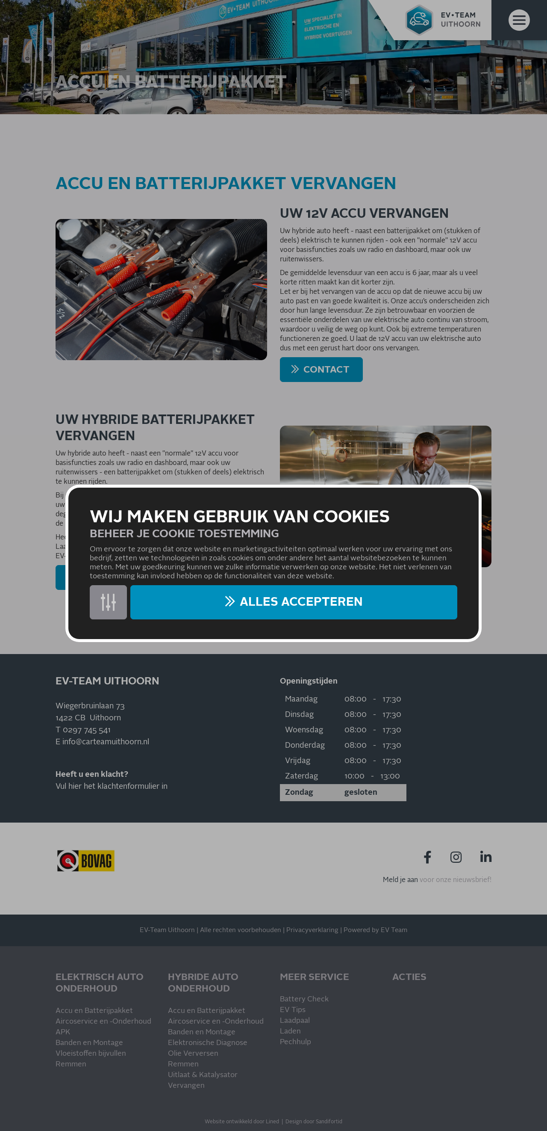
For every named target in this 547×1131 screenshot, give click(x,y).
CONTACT (326, 370)
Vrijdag (297, 761)
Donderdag (305, 745)
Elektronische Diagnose (207, 1043)
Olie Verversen (193, 1053)
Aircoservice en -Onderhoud (103, 1021)
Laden (290, 1031)
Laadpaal (295, 1020)
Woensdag (304, 730)
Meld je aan (400, 879)
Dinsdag (299, 715)
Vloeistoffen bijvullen (91, 1053)
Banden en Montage (89, 1043)
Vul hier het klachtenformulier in (112, 787)
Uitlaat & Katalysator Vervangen (203, 1081)
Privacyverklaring (312, 930)
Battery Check (304, 999)
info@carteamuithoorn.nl (105, 742)
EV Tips (293, 1010)
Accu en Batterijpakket (94, 1011)
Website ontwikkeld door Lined (242, 1122)
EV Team (394, 930)
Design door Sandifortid (313, 1122)
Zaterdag (301, 776)
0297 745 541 (87, 730)
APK (63, 1032)
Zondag (299, 792)
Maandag (301, 699)
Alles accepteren (301, 602)
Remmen (71, 1064)
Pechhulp (295, 1042)
